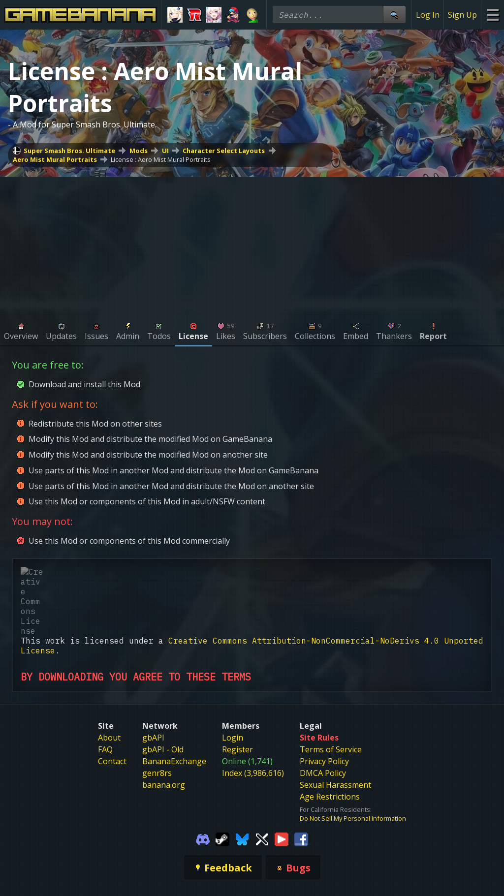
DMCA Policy (323, 714)
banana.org (163, 725)
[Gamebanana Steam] (222, 779)
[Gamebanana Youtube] (281, 779)
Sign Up (462, 14)
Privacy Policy (324, 702)
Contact (112, 702)
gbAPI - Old (163, 690)
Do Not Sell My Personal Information (353, 759)
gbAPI (153, 678)
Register (237, 690)
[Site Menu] (492, 14)
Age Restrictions (330, 737)
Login (232, 678)
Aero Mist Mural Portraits (55, 159)
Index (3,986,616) (253, 714)
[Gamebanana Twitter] (262, 779)
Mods (138, 150)
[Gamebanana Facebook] (301, 779)
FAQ (105, 690)
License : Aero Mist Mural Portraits (161, 159)
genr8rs (157, 714)
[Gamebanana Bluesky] (242, 779)
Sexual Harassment (335, 725)
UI (165, 150)
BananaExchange (174, 702)
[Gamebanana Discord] (203, 779)
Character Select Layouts (224, 150)
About (109, 678)
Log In (428, 14)
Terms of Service (331, 690)
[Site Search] (394, 14)
